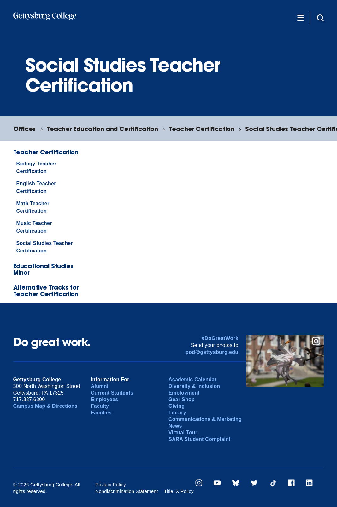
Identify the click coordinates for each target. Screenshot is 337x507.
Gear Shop (181, 399)
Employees (104, 399)
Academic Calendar (192, 379)
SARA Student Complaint (199, 439)
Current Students (112, 392)
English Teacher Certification (36, 187)
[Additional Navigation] (300, 17)
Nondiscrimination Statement (126, 491)
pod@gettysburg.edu (212, 352)
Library (177, 412)
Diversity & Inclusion (194, 386)
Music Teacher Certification (34, 227)
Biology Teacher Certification (36, 167)
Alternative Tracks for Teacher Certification (46, 290)
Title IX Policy (179, 491)
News (175, 426)
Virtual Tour (182, 432)
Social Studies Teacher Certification (44, 246)
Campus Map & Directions (45, 406)
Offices (24, 129)
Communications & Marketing (205, 419)
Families (101, 412)
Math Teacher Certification (33, 207)
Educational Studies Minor (43, 269)
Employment (183, 392)
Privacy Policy (110, 484)
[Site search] (320, 17)
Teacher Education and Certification (102, 129)
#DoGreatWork (220, 338)
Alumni (100, 386)
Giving (176, 406)
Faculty (100, 406)
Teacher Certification (201, 129)
